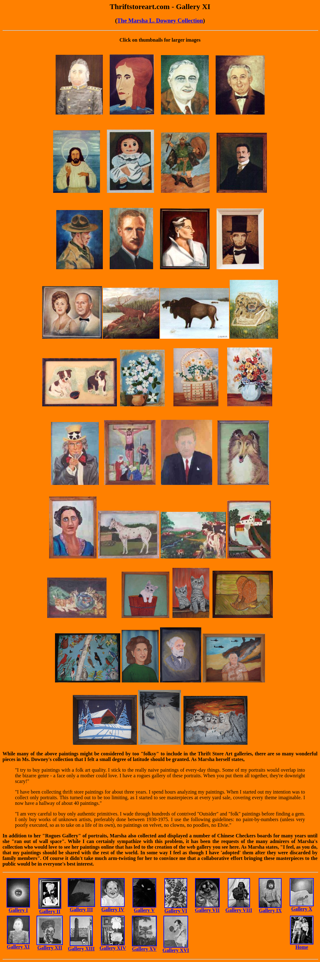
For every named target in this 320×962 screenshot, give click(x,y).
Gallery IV (112, 909)
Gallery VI (175, 910)
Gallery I (18, 910)
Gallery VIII (238, 910)
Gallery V (144, 910)
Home (301, 947)
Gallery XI (18, 946)
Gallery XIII (81, 948)
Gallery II (49, 911)
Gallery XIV (113, 948)
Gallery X (301, 909)
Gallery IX (270, 910)
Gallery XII (49, 947)
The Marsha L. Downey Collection (160, 20)
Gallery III (81, 909)
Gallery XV (144, 949)
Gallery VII (207, 910)
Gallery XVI (175, 950)
